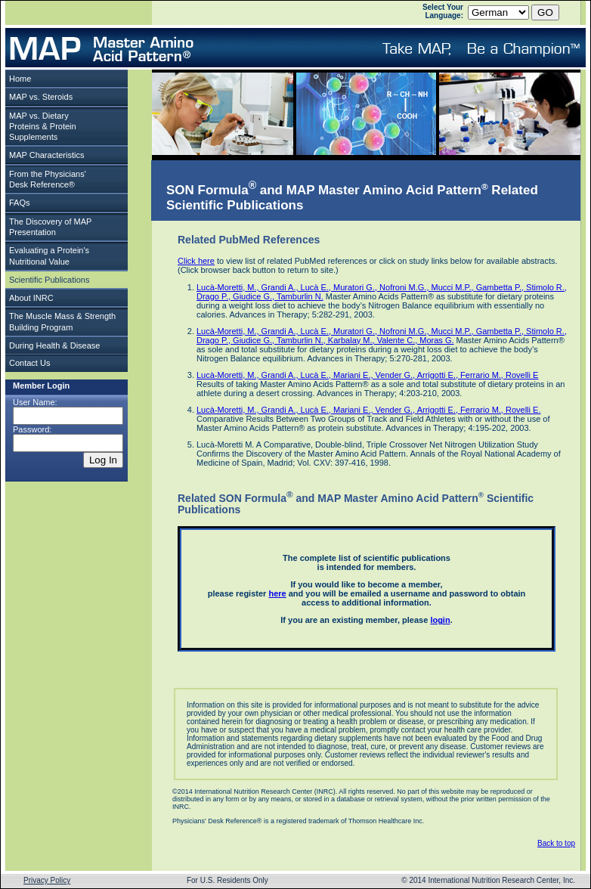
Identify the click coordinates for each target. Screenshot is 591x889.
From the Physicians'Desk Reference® (47, 179)
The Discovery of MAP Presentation (50, 227)
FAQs (19, 202)
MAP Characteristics (46, 155)
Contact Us (29, 362)
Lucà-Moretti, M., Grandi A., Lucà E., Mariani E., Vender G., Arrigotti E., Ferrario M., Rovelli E (367, 374)
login (440, 619)
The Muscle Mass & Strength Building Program (62, 321)
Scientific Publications (49, 279)
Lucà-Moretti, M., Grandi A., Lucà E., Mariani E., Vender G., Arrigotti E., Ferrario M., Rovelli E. (368, 409)
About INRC (31, 297)
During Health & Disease (54, 345)
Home (20, 78)
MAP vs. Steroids (41, 96)
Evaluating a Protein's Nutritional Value (49, 255)
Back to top (556, 843)
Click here (196, 260)
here (277, 593)
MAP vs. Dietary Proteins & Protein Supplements (42, 126)
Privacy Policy (46, 880)
